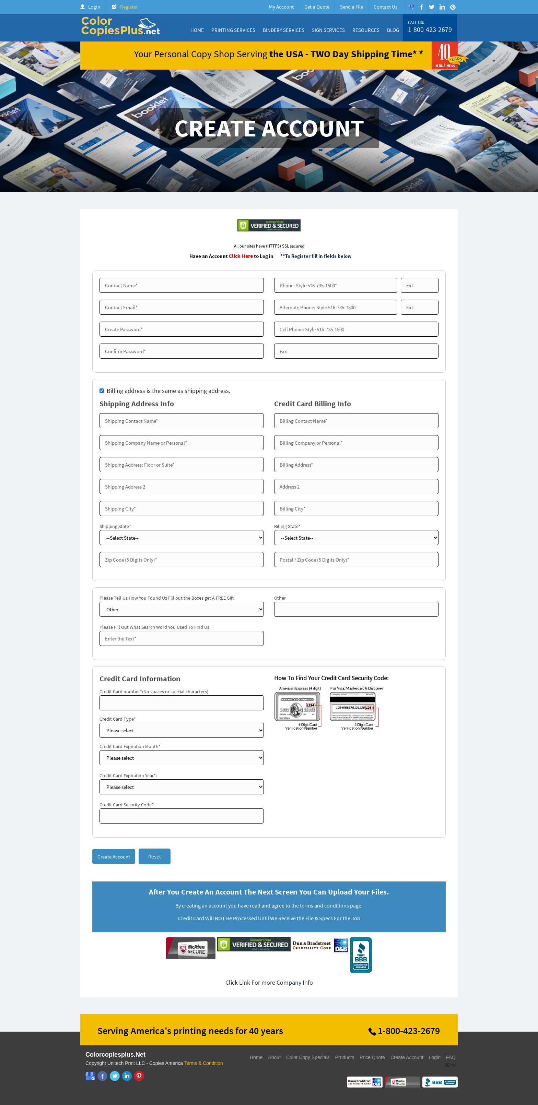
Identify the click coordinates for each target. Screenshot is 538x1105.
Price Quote (372, 1058)
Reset (154, 856)
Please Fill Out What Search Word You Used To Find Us (154, 627)
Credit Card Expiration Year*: (128, 775)
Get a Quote (316, 6)
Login (94, 6)
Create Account (406, 1058)
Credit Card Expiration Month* (130, 746)
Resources (365, 30)
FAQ (451, 1058)
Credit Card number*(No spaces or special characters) (154, 691)
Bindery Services (283, 30)
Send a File (351, 6)
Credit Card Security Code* (127, 805)
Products (344, 1058)
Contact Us (385, 6)
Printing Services (233, 30)
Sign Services (328, 30)
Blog (393, 30)
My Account (281, 6)
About (274, 1058)
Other (280, 598)
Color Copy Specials (308, 1058)
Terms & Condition (203, 1064)
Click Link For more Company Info (269, 983)
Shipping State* (115, 526)
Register (129, 6)
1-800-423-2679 (430, 29)
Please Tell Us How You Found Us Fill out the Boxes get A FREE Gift (167, 598)
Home (197, 30)
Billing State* (287, 526)
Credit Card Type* (118, 719)
